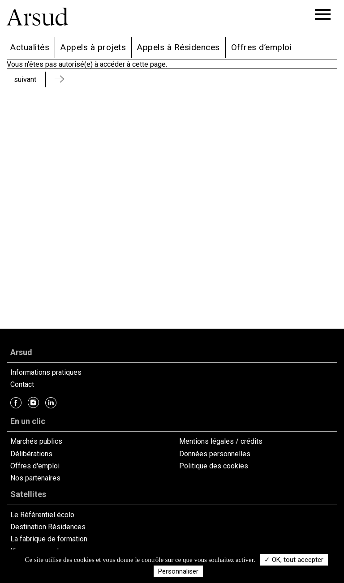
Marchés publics (36, 441)
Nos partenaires (35, 478)
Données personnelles (214, 454)
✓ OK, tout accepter (293, 560)
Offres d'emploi (35, 466)
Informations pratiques (46, 372)
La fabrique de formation (48, 539)
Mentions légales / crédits (220, 441)
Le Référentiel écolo (42, 514)
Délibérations (31, 454)
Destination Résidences (48, 527)
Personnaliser (178, 571)
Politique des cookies (213, 466)
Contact (22, 384)
